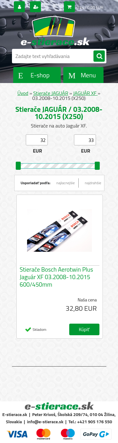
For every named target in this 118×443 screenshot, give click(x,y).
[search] (99, 56)
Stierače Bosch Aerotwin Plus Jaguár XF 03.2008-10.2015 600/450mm (56, 277)
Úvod (22, 93)
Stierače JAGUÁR (50, 93)
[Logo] (55, 30)
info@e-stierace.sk (45, 421)
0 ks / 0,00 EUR (90, 7)
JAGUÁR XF (85, 93)
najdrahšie (93, 183)
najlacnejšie (65, 183)
